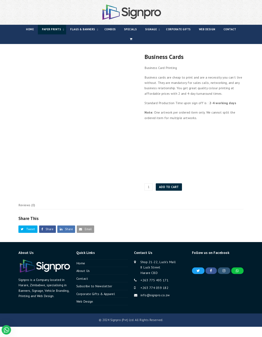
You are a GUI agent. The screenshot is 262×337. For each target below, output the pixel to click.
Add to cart (169, 187)
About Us (83, 271)
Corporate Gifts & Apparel (95, 294)
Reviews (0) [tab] (26, 205)
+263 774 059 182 (154, 288)
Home (80, 263)
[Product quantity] (149, 187)
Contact (82, 278)
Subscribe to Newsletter (94, 286)
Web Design (84, 301)
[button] (27, 229)
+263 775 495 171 (154, 280)
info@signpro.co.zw (155, 295)
